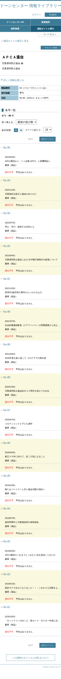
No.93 (6, 213)
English (53, 14)
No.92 (6, 246)
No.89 (6, 344)
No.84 (6, 508)
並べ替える (7, 122)
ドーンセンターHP (15, 22)
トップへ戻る (55, 670)
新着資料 (45, 22)
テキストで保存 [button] (51, 48)
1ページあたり (33, 130)
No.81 (6, 607)
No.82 (6, 574)
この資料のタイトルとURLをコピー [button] (30, 657)
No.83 (6, 541)
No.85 (6, 475)
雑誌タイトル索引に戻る (16, 41)
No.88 (6, 377)
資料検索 (15, 28)
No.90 (6, 311)
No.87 (6, 410)
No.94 (6, 180)
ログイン (36, 14)
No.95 (6, 147)
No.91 (6, 278)
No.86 (6, 443)
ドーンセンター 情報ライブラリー (30, 5)
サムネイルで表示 (21, 130)
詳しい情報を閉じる (13, 80)
